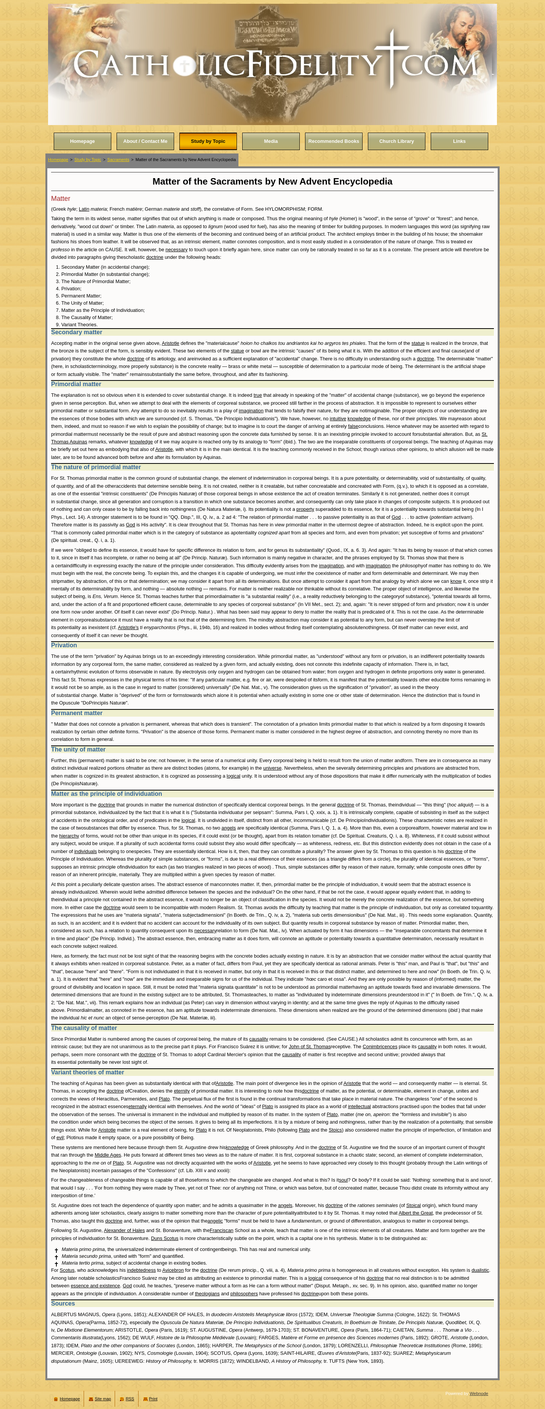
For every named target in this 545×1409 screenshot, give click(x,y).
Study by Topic (88, 159)
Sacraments (118, 159)
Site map (103, 1398)
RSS (130, 1398)
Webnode (479, 1393)
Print (153, 1398)
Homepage (58, 159)
